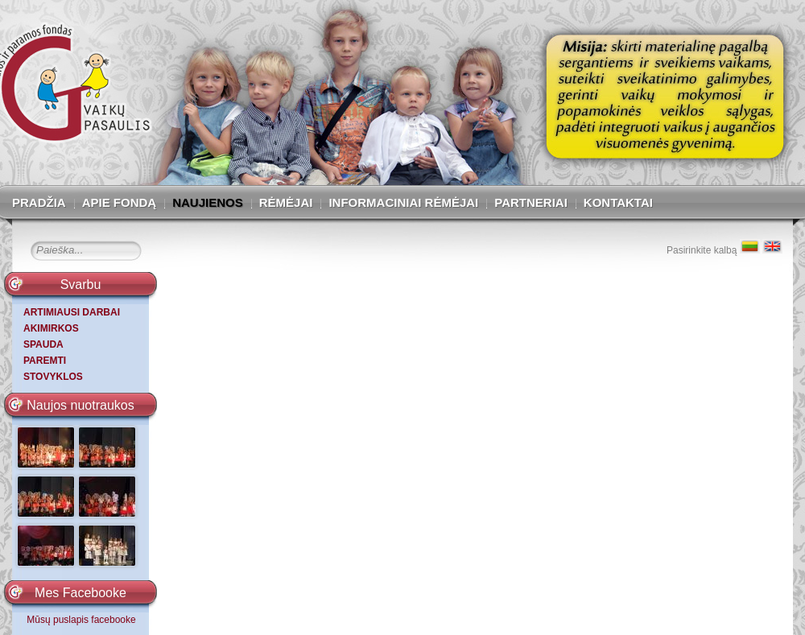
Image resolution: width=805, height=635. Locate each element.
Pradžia (39, 202)
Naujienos (207, 202)
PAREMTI (44, 360)
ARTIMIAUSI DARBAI (71, 312)
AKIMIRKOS (51, 328)
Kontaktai (618, 202)
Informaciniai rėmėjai (403, 202)
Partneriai (531, 202)
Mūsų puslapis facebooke (81, 619)
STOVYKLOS (53, 376)
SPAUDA (43, 344)
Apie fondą (119, 202)
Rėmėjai (286, 202)
